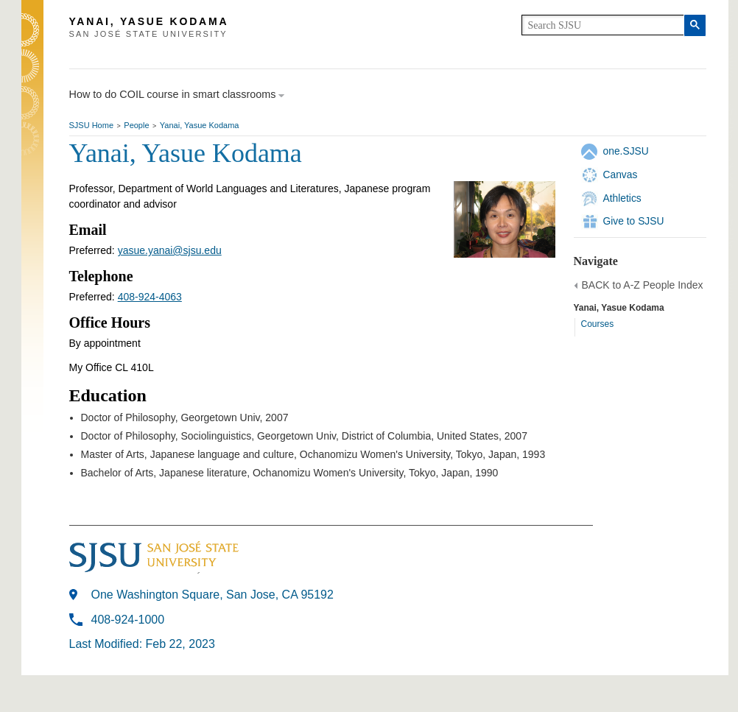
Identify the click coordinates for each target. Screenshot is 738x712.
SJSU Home (91, 125)
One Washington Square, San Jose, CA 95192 (212, 594)
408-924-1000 (128, 619)
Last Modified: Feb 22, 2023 (142, 644)
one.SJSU (626, 151)
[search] (602, 25)
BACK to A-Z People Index (642, 285)
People (136, 125)
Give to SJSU (633, 221)
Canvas (620, 174)
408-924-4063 (150, 297)
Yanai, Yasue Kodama (199, 125)
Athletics (622, 198)
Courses (597, 324)
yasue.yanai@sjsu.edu (170, 250)
